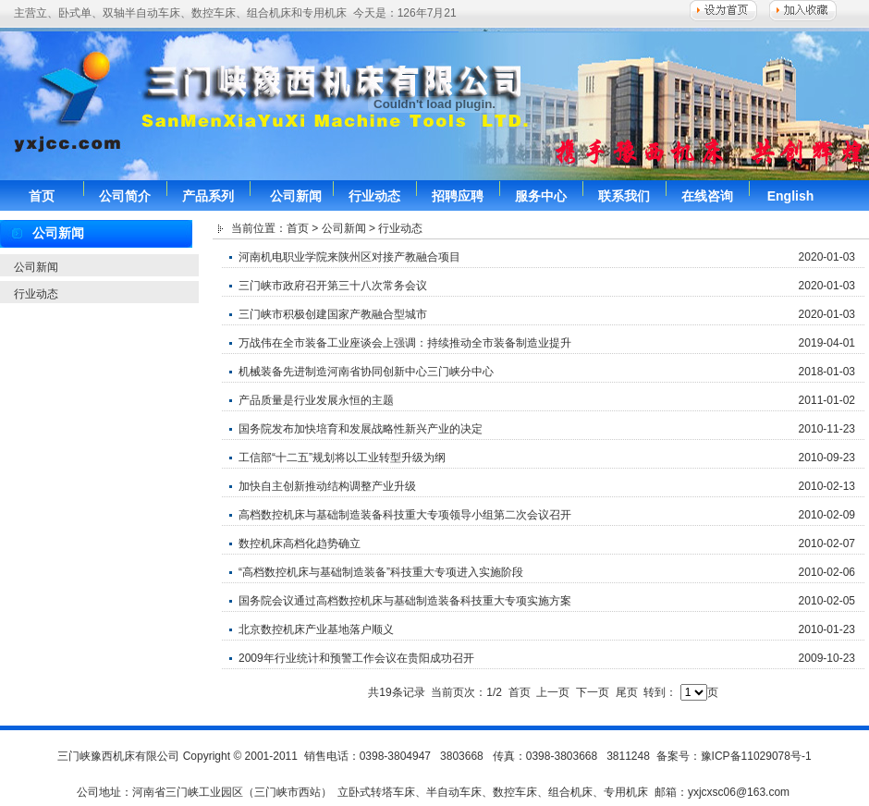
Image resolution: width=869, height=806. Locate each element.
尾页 (627, 692)
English (790, 196)
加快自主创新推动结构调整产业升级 (327, 486)
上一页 (552, 692)
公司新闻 (296, 196)
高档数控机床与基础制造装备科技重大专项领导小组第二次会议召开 (405, 514)
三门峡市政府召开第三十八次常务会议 (333, 285)
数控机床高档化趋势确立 (300, 543)
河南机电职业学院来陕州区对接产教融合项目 (349, 256)
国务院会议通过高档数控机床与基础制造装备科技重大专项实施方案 (405, 600)
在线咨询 (707, 196)
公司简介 (125, 196)
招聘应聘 (457, 196)
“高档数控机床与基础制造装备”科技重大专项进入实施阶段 (381, 572)
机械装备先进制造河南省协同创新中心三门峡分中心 (366, 371)
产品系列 (208, 196)
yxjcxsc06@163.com (738, 792)
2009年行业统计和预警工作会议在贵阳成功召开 (356, 658)
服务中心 (541, 196)
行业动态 (374, 196)
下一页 (592, 692)
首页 (42, 196)
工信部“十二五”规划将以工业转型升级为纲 (342, 457)
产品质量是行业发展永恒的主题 (316, 400)
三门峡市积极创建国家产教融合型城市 (333, 314)
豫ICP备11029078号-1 (756, 756)
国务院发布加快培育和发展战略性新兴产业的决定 (361, 428)
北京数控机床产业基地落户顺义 (316, 629)
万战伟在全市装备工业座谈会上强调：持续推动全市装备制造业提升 (405, 342)
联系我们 (624, 196)
